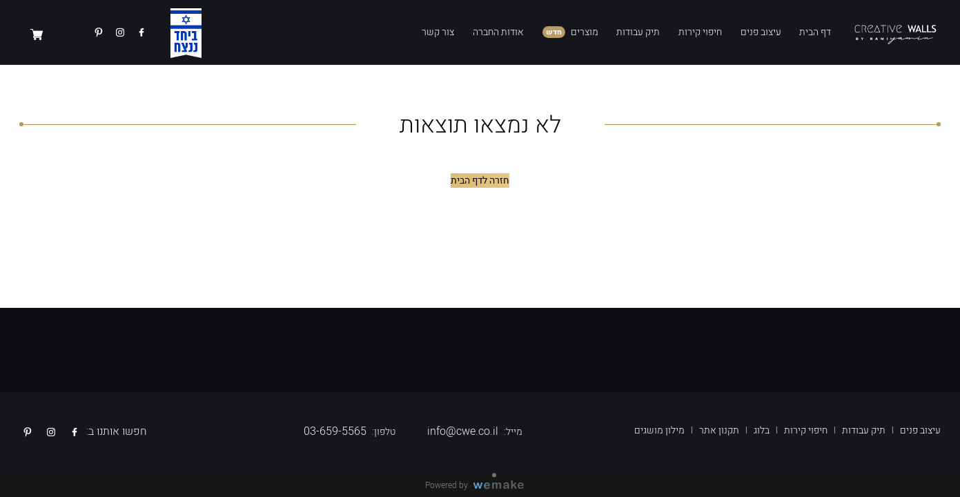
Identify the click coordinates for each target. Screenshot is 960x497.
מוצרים (584, 32)
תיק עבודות (638, 32)
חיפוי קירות (700, 32)
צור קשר (438, 32)
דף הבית (815, 32)
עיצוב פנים (761, 32)
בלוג (762, 430)
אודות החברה (498, 32)
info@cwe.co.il (462, 431)
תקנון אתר (719, 430)
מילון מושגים (659, 430)
